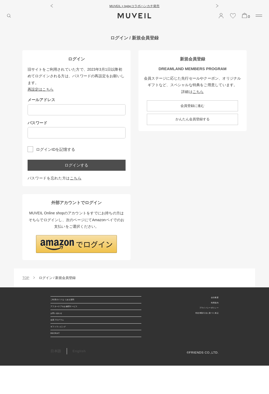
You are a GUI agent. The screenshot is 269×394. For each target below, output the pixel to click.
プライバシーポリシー (202, 312)
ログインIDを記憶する (55, 149)
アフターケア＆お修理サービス (75, 314)
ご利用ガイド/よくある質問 (72, 302)
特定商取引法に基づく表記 (199, 319)
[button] (51, 6)
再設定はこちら (41, 89)
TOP (25, 278)
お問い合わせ (61, 325)
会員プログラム (62, 337)
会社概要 (212, 298)
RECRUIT (58, 359)
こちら (75, 178)
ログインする (76, 165)
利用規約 (212, 305)
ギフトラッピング (64, 348)
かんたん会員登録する (192, 119)
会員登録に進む (192, 106)
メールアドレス (41, 99)
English (79, 380)
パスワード (37, 123)
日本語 (55, 380)
